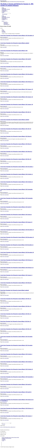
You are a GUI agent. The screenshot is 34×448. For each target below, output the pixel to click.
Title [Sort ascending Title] (2, 29)
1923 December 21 (5, 246)
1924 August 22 (4, 402)
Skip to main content (3, 0)
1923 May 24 (4, 315)
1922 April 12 (4, 68)
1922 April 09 (4, 60)
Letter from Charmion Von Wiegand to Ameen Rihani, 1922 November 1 (16, 166)
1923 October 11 (4, 363)
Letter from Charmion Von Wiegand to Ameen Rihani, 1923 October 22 (16, 369)
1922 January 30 (4, 106)
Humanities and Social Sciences (6, 438)
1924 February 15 (4, 410)
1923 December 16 (5, 239)
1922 (3, 52)
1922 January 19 (4, 91)
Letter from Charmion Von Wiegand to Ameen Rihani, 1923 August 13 (16, 222)
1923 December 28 (5, 254)
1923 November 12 (5, 339)
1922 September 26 (5, 201)
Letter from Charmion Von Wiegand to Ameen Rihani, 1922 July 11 (15, 112)
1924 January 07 (4, 417)
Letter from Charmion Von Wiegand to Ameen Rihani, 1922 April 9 (15, 59)
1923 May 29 (4, 330)
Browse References (6, 24)
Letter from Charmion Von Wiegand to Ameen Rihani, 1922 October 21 (16, 181)
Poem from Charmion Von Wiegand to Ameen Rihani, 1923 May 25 (15, 321)
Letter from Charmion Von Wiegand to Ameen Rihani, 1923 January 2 (16, 275)
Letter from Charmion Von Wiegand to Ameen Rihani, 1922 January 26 (16, 96)
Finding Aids (4, 8)
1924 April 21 (4, 393)
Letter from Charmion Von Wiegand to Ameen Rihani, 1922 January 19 (16, 89)
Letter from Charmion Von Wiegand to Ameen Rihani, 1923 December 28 (17, 252)
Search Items (6, 23)
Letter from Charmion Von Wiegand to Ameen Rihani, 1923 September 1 (16, 376)
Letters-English (6, 39)
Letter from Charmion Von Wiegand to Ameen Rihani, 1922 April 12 (15, 66)
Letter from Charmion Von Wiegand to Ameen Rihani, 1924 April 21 (15, 392)
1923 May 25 (4, 323)
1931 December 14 (5, 37)
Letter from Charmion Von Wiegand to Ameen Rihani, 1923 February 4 (16, 260)
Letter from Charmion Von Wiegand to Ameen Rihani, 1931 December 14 (17, 35)
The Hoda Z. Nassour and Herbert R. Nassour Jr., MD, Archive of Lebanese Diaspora (17, 4)
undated (3, 44)
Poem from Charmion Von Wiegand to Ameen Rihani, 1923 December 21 (16, 244)
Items (3, 21)
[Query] (6, 13)
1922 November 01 (5, 168)
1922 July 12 (4, 121)
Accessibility (4, 439)
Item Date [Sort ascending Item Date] (3, 31)
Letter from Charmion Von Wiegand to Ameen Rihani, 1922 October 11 (16, 174)
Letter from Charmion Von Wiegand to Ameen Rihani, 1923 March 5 (16, 282)
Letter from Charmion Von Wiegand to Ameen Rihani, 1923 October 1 (16, 354)
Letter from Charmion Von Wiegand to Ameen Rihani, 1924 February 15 (16, 408)
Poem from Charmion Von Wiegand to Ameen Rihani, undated (14, 290)
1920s (3, 39)
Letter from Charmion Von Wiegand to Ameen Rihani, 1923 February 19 (16, 267)
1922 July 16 (4, 130)
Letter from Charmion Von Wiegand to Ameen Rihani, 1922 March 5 (16, 143)
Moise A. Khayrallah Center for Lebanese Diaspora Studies (10, 437)
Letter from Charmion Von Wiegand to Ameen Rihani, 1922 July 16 (15, 128)
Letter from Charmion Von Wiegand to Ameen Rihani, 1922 (13, 50)
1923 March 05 (4, 284)
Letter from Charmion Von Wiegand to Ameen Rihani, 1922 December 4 (16, 74)
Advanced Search (4, 14)
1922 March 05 (4, 145)
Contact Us (3, 11)
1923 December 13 (5, 231)
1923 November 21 (5, 348)
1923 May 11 (4, 300)
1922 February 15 (4, 83)
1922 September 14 (5, 192)
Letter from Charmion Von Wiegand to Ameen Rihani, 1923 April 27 (15, 206)
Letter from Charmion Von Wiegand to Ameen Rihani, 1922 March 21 (16, 151)
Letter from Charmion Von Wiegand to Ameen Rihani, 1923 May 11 (15, 298)
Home (3, 7)
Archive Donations (4, 10)
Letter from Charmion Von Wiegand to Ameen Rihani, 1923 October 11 (16, 361)
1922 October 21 (4, 183)
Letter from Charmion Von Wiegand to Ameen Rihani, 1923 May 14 (15, 306)
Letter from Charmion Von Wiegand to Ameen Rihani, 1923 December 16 (17, 237)
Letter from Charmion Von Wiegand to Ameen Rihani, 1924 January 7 (16, 415)
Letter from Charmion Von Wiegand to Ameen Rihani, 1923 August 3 (16, 214)
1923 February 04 (4, 261)
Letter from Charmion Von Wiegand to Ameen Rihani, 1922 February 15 (16, 81)
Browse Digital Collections (6, 9)
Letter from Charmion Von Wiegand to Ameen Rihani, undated (14, 43)
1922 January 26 (4, 98)
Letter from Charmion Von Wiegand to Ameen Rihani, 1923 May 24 (15, 313)
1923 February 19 (4, 269)
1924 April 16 (4, 386)
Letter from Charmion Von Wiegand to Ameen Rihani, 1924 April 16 (15, 384)
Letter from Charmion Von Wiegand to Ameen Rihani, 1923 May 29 (15, 329)
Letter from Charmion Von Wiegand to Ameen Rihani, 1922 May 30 (15, 159)
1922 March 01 (4, 138)
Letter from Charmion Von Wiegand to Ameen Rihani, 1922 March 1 (16, 136)
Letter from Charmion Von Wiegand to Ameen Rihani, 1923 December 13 (17, 229)
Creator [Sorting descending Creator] (3, 30)
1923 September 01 (5, 378)
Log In (3, 440)
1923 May (3, 292)
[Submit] (10, 13)
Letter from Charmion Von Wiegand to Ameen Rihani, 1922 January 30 (16, 104)
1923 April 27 (4, 208)
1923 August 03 (4, 216)
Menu (4, 1)
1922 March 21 (4, 153)
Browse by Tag (6, 22)
